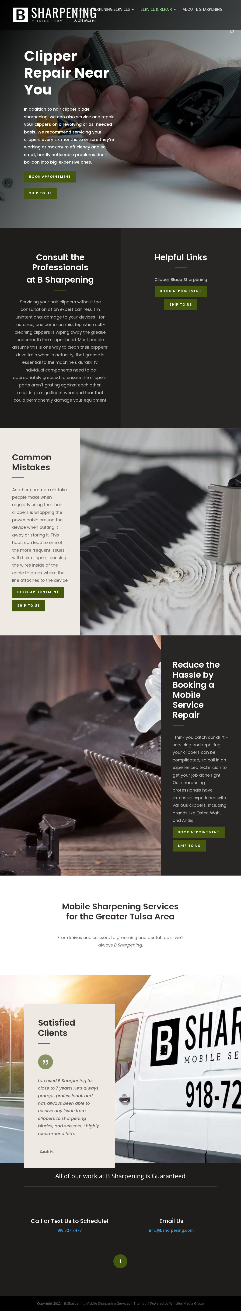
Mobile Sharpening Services (102, 10)
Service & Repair (156, 10)
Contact (83, 21)
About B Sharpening (203, 10)
